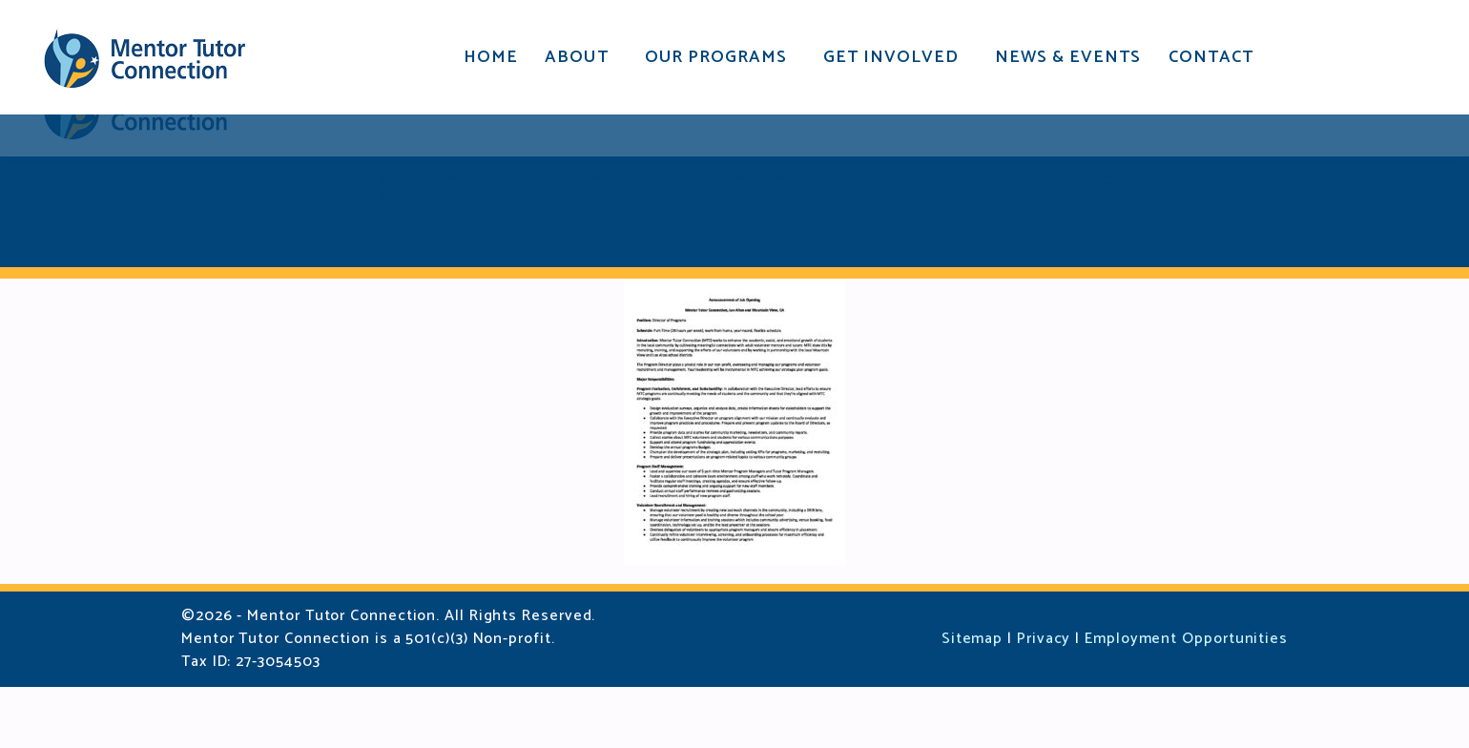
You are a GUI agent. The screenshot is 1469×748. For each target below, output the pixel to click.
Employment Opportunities (1186, 700)
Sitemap (972, 700)
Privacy (1043, 700)
